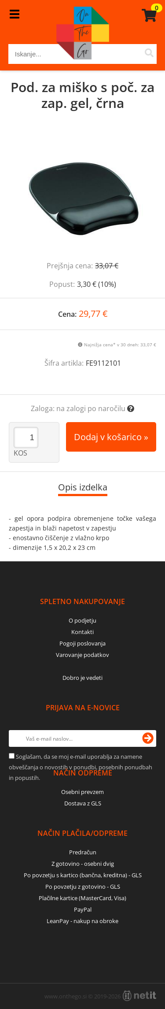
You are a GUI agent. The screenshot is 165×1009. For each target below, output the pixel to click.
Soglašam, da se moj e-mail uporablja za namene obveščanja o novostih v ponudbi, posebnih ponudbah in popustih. (80, 767)
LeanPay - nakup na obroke (82, 921)
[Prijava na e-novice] (147, 738)
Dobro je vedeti (82, 678)
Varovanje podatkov (82, 655)
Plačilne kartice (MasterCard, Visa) (82, 898)
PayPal (83, 909)
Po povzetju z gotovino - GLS (82, 886)
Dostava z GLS (82, 803)
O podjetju (82, 620)
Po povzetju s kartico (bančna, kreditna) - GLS (83, 875)
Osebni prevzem (82, 792)
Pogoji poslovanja (82, 643)
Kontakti (82, 632)
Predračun (82, 852)
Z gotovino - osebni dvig (82, 864)
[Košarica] (148, 15)
